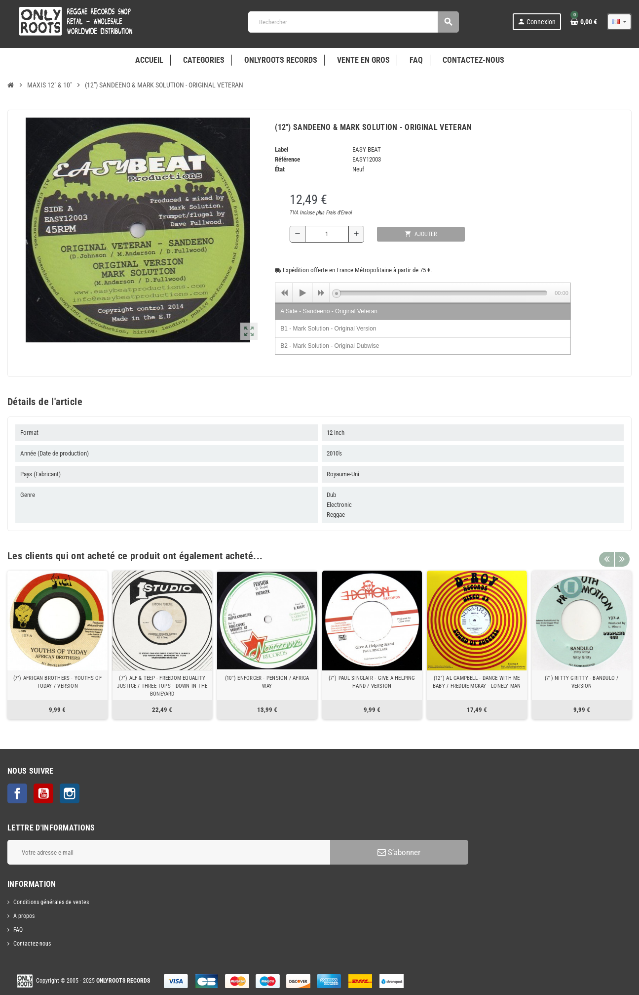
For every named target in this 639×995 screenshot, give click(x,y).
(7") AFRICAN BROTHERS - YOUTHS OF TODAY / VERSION (57, 682)
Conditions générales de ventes (51, 902)
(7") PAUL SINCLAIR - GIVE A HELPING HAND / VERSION (372, 682)
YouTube (43, 793)
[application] (423, 292)
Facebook (17, 793)
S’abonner (398, 852)
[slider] (442, 292)
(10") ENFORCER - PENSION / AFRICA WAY (267, 682)
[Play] (302, 293)
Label (281, 149)
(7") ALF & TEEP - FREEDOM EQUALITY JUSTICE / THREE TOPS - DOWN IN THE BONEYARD (162, 686)
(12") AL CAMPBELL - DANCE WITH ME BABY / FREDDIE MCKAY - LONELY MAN (477, 682)
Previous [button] (606, 553)
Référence (287, 159)
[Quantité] (327, 234)
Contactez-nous (32, 943)
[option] (57, 645)
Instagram (69, 793)
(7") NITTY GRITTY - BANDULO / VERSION (582, 682)
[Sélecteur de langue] (619, 21)
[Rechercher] (353, 22)
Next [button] (621, 553)
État (280, 169)
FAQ (18, 929)
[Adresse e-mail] (168, 852)
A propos (24, 915)
